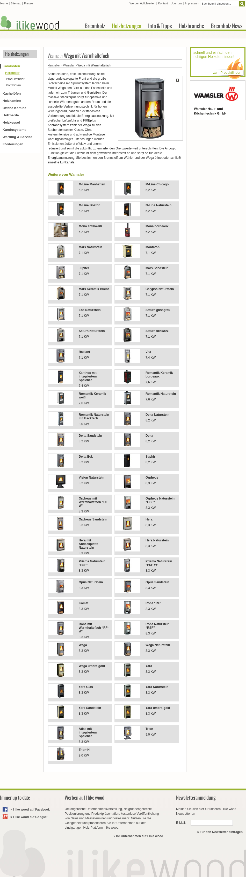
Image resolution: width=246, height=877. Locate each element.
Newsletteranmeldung (196, 797)
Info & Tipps (160, 26)
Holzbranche (191, 26)
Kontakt (163, 3)
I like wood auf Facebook (31, 809)
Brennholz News (227, 26)
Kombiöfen (13, 85)
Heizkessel (11, 122)
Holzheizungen (17, 54)
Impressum (192, 3)
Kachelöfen (12, 93)
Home (4, 3)
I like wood (30, 23)
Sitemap (16, 3)
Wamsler (68, 65)
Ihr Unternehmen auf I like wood (139, 836)
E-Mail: (181, 823)
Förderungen (13, 144)
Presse (28, 3)
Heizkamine (12, 101)
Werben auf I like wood (84, 797)
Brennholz (95, 26)
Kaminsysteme (14, 130)
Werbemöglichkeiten (142, 3)
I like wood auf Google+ (30, 817)
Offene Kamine (14, 108)
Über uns (176, 3)
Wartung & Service (17, 137)
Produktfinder (15, 79)
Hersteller (54, 65)
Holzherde (11, 115)
